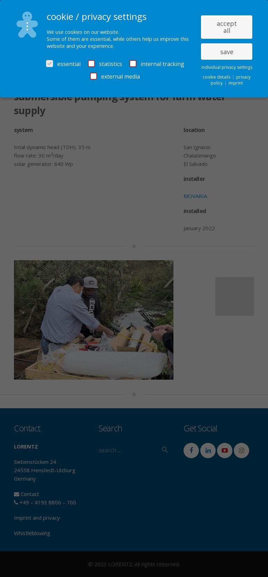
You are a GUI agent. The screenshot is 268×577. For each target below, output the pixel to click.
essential (63, 64)
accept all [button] (227, 27)
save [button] (226, 52)
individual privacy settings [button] (226, 67)
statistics (105, 64)
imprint (236, 83)
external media (115, 76)
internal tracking (156, 64)
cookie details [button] (217, 77)
